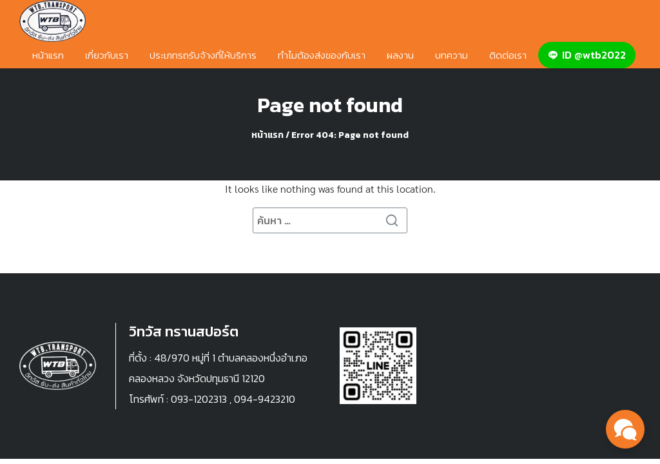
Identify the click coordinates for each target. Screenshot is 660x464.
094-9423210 (264, 399)
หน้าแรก (48, 55)
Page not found (330, 105)
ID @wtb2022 (587, 55)
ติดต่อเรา (508, 55)
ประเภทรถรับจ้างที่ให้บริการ (203, 55)
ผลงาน (400, 55)
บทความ (451, 55)
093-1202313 (199, 399)
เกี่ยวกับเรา (106, 55)
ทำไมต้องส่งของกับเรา (321, 55)
